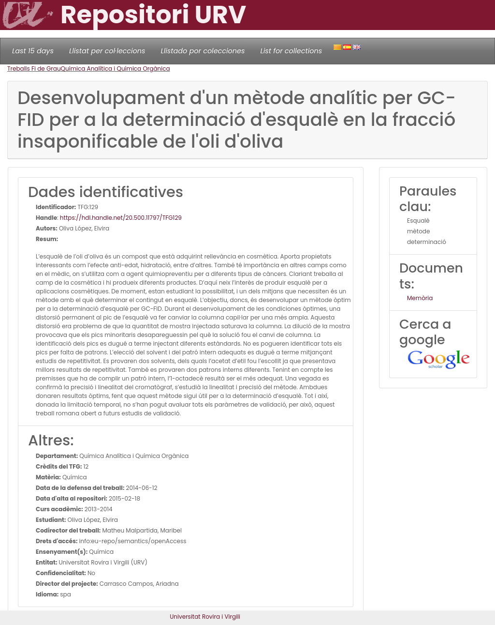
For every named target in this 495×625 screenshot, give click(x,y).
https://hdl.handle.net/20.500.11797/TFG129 (121, 217)
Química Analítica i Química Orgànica (115, 68)
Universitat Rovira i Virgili (205, 616)
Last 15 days (33, 51)
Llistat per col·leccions (107, 51)
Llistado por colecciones (203, 51)
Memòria (420, 298)
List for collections (291, 51)
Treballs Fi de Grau (34, 68)
